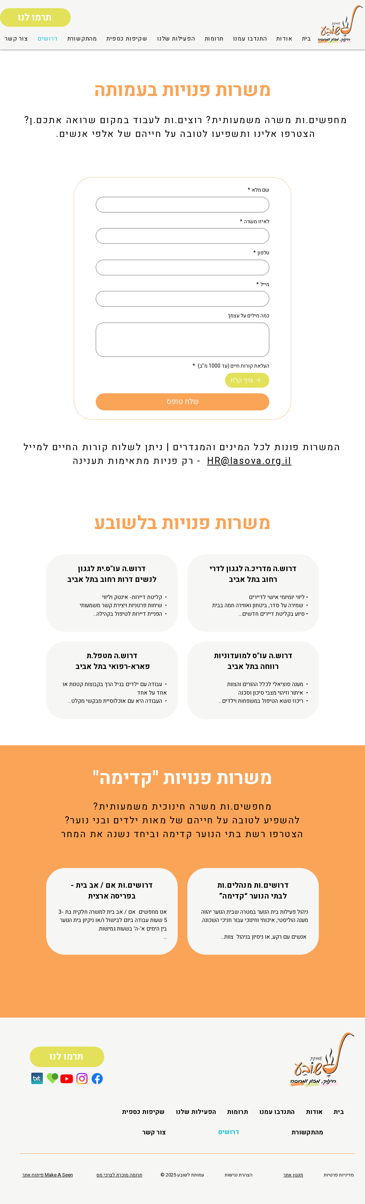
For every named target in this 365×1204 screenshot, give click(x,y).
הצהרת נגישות (239, 1174)
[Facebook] (97, 1078)
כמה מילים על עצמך (248, 316)
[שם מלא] (185, 204)
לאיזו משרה (254, 221)
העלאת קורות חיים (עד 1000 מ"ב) (231, 366)
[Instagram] (81, 1078)
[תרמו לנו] (35, 17)
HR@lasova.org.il (249, 461)
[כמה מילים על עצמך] (182, 339)
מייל (262, 284)
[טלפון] (185, 267)
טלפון (261, 253)
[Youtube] (66, 1078)
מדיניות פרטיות (339, 1174)
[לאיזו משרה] (185, 235)
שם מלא (258, 190)
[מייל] (185, 298)
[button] (82, 39)
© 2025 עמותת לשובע (182, 1174)
